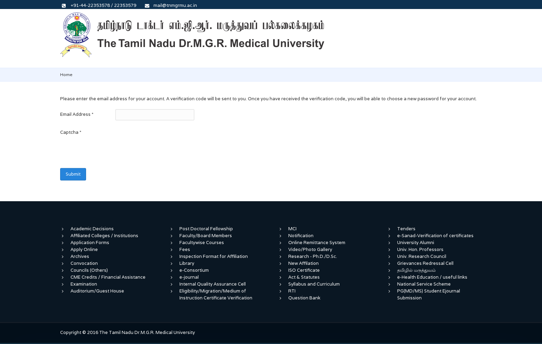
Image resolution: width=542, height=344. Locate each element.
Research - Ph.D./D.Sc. (312, 256)
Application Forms (90, 242)
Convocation (84, 263)
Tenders (406, 229)
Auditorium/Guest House (97, 291)
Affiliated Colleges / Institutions (104, 236)
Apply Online (84, 249)
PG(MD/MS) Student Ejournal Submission (428, 294)
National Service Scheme (424, 284)
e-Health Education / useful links (432, 277)
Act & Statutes (304, 277)
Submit (73, 174)
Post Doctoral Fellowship (206, 229)
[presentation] (112, 151)
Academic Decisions (92, 229)
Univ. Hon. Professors (420, 249)
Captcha (70, 132)
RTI (292, 291)
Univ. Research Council (421, 256)
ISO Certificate (304, 270)
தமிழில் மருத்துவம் (416, 270)
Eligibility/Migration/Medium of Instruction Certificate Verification (215, 294)
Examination (84, 284)
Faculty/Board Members (205, 236)
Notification (301, 236)
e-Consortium (194, 270)
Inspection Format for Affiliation (213, 256)
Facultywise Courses (201, 242)
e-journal (189, 277)
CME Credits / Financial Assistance (108, 277)
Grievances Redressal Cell (425, 263)
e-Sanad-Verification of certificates (435, 236)
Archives (80, 256)
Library (186, 263)
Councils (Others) (89, 270)
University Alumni (415, 242)
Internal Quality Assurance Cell (212, 284)
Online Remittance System (316, 242)
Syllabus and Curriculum (314, 284)
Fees (184, 249)
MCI (292, 229)
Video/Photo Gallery (310, 249)
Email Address (76, 114)
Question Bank (304, 298)
